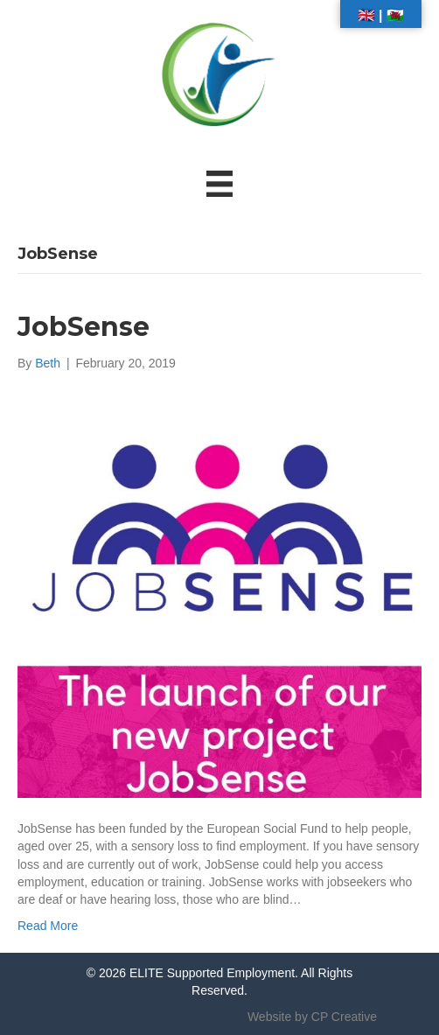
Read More (47, 926)
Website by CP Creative (312, 1017)
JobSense (83, 327)
